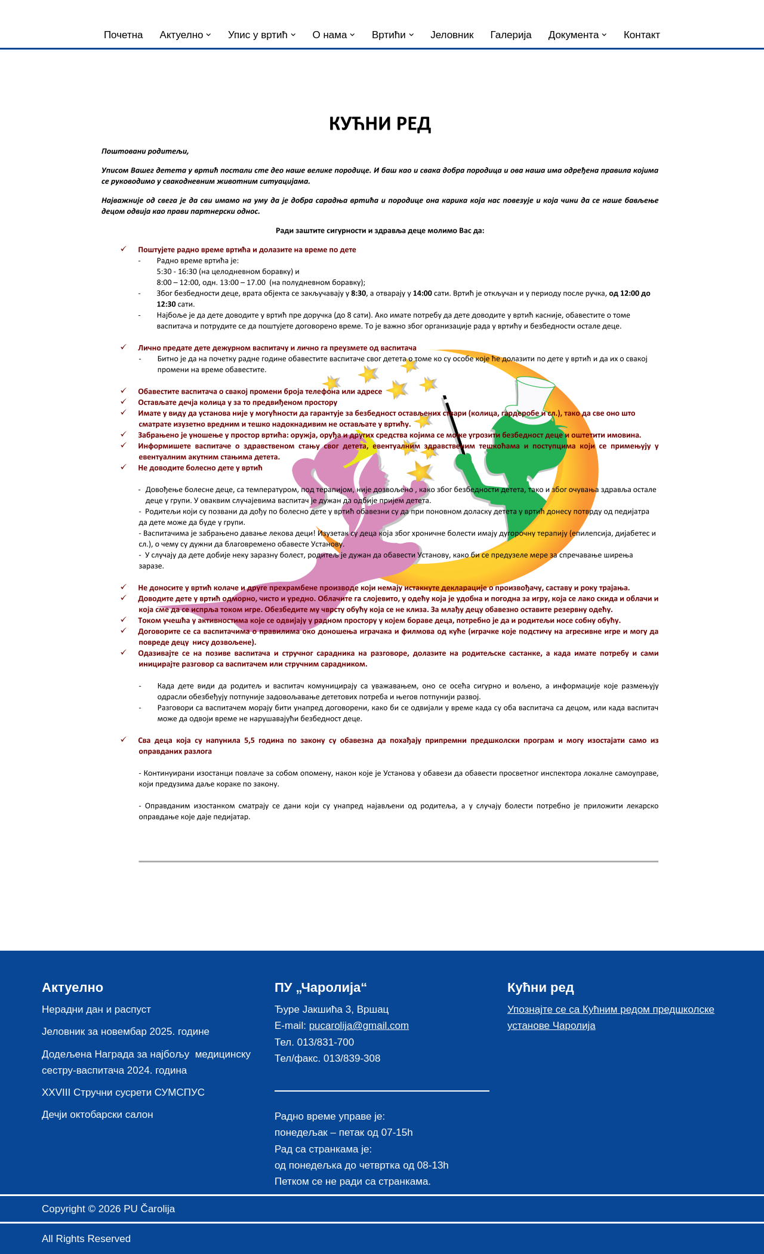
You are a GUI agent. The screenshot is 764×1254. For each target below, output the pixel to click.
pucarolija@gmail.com (359, 1025)
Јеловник (451, 35)
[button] (208, 35)
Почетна (123, 35)
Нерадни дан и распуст (96, 1009)
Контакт (642, 35)
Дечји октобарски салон (97, 1114)
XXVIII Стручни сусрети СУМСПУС (123, 1092)
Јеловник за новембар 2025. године (126, 1031)
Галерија (510, 35)
